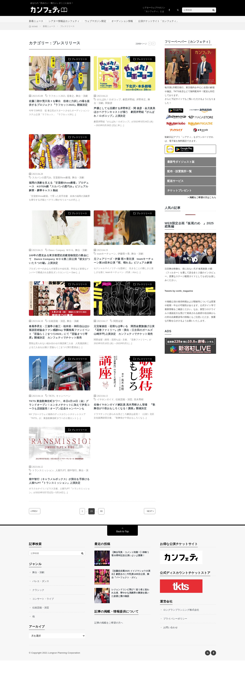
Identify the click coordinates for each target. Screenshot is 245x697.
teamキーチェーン (106, 264)
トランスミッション (43, 501)
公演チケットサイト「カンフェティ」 (158, 21)
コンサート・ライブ (43, 635)
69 (101, 548)
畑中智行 (72, 501)
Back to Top (122, 568)
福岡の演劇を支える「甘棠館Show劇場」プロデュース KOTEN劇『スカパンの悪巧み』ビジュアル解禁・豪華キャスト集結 (59, 198)
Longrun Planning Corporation (64, 689)
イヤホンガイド (105, 423)
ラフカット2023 (56, 99)
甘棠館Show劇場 (61, 187)
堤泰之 (70, 99)
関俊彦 (108, 106)
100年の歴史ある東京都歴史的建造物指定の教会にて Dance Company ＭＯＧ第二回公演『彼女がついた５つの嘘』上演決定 (59, 271)
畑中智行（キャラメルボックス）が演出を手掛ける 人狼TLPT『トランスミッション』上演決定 (59, 514)
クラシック (38, 626)
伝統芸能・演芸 (56, 337)
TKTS (51, 419)
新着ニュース (36, 21)
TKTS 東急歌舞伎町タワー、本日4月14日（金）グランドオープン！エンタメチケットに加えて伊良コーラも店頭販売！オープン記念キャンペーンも (59, 432)
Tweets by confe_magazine (179, 294)
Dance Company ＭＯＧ (60, 260)
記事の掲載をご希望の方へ (108, 659)
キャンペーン (63, 419)
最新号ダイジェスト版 (180, 165)
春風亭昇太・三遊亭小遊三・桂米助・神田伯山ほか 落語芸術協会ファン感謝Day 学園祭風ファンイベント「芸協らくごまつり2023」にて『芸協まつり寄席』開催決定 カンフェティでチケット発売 (59, 352)
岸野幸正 (141, 102)
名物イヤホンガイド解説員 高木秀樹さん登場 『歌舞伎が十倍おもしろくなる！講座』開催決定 (124, 433)
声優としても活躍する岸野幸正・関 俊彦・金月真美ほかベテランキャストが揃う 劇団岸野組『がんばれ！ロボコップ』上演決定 (124, 118)
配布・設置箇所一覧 (179, 174)
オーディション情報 (122, 21)
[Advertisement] (124, 179)
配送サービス (175, 184)
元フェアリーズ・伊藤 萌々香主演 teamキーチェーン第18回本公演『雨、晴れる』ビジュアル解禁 (124, 274)
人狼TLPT (60, 501)
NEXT (145, 548)
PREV (39, 548)
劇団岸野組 (129, 102)
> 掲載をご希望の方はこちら (202, 201)
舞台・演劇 (82, 99)
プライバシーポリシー (175, 655)
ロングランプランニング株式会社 (181, 646)
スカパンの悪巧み (41, 187)
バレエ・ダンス (40, 617)
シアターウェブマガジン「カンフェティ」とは (154, 9)
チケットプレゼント (179, 193)
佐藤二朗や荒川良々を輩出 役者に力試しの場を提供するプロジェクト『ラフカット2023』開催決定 (59, 109)
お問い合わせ (170, 664)
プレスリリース (79, 62)
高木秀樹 (138, 423)
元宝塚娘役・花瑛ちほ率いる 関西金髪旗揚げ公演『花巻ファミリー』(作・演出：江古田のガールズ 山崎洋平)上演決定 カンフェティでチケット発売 (124, 349)
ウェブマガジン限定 (95, 21)
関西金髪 (118, 337)
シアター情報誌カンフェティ (63, 21)
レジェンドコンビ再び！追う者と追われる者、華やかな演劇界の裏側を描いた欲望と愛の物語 (130, 629)
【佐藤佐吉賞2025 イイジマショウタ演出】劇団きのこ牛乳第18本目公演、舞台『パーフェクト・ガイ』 (130, 610)
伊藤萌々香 (124, 264)
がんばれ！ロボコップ (109, 102)
